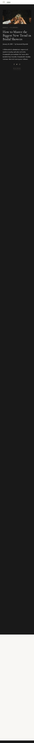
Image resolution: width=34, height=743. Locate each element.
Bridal (5, 28)
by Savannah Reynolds (21, 44)
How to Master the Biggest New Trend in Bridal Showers (17, 35)
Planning (14, 28)
